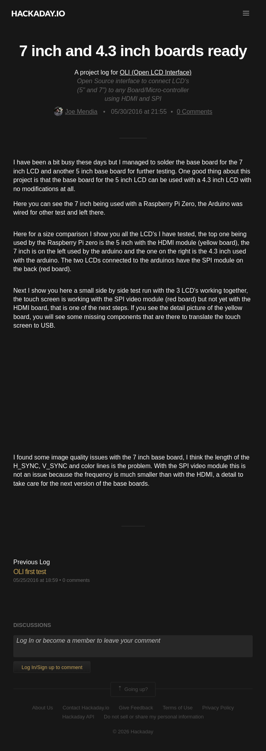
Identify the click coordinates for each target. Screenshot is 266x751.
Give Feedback (136, 708)
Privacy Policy (218, 708)
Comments (194, 111)
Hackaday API (78, 717)
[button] (246, 13)
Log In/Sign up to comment (52, 667)
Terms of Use (178, 708)
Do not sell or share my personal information (154, 717)
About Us (42, 708)
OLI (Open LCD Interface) (156, 72)
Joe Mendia (76, 111)
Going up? (132, 689)
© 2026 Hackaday (133, 732)
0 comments (76, 580)
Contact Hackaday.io (86, 708)
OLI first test (29, 572)
